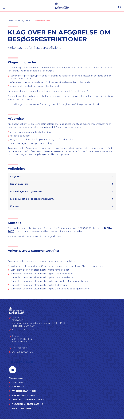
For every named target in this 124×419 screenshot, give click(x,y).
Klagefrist (15, 176)
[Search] (119, 7)
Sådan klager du (19, 184)
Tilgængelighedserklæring (27, 404)
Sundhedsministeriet (23, 395)
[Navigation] (4, 7)
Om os (19, 21)
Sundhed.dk (18, 386)
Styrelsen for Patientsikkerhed (30, 400)
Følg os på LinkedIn (21, 362)
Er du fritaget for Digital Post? (26, 191)
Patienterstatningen (24, 391)
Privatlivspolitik (21, 408)
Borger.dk (17, 382)
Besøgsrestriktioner (41, 21)
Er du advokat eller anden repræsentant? (32, 199)
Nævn (27, 21)
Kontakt (14, 206)
